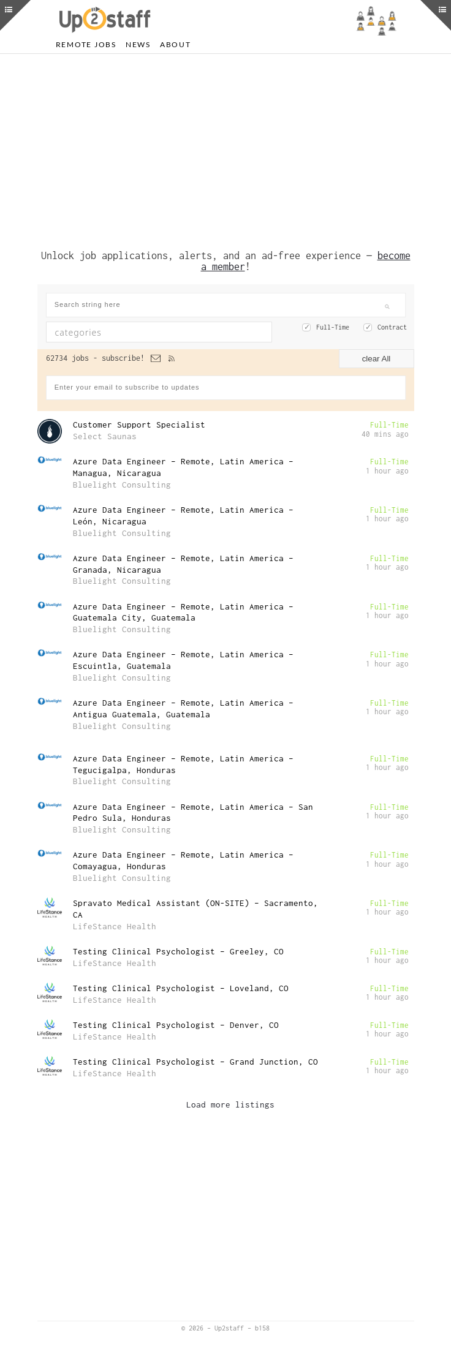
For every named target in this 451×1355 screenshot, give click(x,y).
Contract (392, 327)
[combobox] (159, 332)
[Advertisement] (225, 149)
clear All (376, 358)
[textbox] (133, 332)
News (138, 44)
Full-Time (332, 327)
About (175, 44)
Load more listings (230, 1104)
